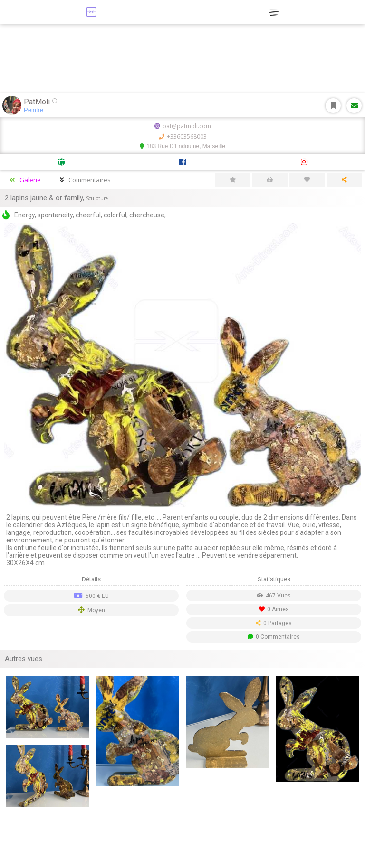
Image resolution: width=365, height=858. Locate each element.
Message (354, 105)
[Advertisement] (182, 834)
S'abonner (333, 105)
